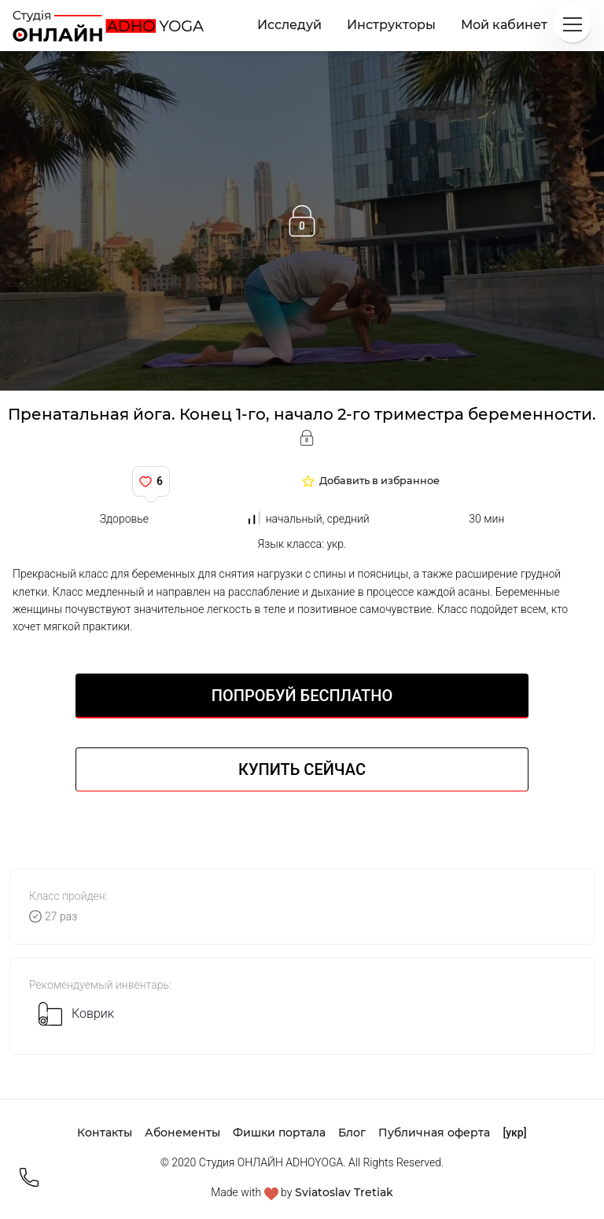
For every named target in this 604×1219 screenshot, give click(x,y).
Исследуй (289, 24)
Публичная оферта (434, 1132)
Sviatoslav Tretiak (344, 1192)
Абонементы (182, 1132)
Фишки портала (279, 1132)
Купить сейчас (302, 769)
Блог (352, 1132)
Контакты (104, 1132)
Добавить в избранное (379, 481)
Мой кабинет (504, 24)
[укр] (514, 1132)
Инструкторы (391, 24)
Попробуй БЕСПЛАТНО (302, 695)
